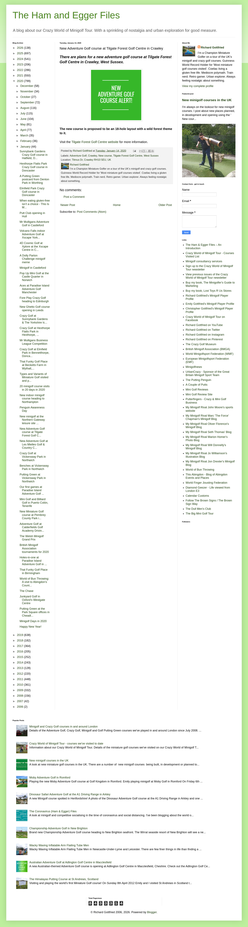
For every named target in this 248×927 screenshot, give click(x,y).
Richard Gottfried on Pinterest (204, 339)
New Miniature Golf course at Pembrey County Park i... (33, 515)
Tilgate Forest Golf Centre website (94, 142)
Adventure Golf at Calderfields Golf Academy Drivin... (32, 527)
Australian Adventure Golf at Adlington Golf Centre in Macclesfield (70, 862)
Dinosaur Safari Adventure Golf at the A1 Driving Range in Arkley (69, 794)
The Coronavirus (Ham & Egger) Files (53, 811)
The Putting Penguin (198, 380)
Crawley (92, 155)
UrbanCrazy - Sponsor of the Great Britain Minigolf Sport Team (207, 373)
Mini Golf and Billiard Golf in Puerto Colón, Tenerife (34, 503)
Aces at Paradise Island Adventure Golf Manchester (34, 289)
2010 (20, 684)
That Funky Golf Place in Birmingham (34, 571)
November (27, 91)
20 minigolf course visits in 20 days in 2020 (35, 388)
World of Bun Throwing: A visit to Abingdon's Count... (34, 582)
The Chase (26, 591)
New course (105, 155)
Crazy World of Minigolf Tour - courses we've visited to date (66, 743)
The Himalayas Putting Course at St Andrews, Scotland (63, 879)
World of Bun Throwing (200, 469)
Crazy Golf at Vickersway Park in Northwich (33, 457)
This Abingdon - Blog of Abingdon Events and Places (206, 476)
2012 (20, 673)
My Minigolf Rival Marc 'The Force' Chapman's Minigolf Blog (207, 417)
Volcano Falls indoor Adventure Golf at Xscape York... (32, 234)
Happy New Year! (30, 626)
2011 (20, 679)
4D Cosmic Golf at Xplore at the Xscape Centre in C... (34, 246)
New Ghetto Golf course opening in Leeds (35, 308)
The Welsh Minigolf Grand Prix (32, 538)
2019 (20, 635)
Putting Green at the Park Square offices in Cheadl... (35, 612)
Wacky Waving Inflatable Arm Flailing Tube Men (59, 845)
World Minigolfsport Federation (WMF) (210, 353)
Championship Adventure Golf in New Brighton (58, 828)
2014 (20, 662)
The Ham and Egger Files (66, 15)
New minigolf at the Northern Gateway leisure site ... (32, 420)
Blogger (152, 912)
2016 (20, 651)
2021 (20, 75)
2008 (20, 695)
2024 (20, 59)
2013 (20, 668)
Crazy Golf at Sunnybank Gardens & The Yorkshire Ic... (34, 319)
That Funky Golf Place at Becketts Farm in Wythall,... (34, 365)
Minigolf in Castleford (33, 267)
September (27, 102)
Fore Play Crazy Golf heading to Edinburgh (34, 299)
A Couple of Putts (197, 384)
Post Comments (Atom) (91, 211)
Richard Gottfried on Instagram (205, 334)
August (25, 108)
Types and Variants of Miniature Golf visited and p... (34, 377)
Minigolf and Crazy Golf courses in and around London (63, 726)
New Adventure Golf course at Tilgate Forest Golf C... (32, 432)
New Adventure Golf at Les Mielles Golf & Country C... (34, 444)
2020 (20, 81)
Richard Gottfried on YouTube (204, 325)
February (26, 141)
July (23, 113)
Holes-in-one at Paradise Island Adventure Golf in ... (33, 561)
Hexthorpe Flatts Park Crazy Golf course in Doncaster (34, 167)
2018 (20, 640)
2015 (20, 657)
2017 (20, 646)
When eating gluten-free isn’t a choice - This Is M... (35, 204)
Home (117, 205)
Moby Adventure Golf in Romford (49, 777)
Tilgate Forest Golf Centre (127, 155)
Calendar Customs (197, 495)
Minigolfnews (194, 366)
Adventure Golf (78, 155)
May (23, 124)
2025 (20, 53)
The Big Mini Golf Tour (200, 513)
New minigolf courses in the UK (207, 100)
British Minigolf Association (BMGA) (208, 349)
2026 (20, 47)
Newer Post (67, 205)
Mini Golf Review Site (199, 394)
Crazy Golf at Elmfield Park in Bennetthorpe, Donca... (34, 353)
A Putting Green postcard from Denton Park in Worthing (34, 179)
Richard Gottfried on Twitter (203, 329)
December (27, 85)
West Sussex (151, 155)
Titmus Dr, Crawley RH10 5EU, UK (91, 159)
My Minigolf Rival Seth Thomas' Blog (209, 432)
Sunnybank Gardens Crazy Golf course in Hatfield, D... (34, 155)
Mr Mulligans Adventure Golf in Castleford (34, 223)
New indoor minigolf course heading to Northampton (32, 399)
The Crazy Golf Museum (201, 344)
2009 (20, 690)
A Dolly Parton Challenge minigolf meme (32, 259)
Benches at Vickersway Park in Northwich (34, 467)
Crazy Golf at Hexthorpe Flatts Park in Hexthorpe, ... (35, 331)
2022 (20, 70)
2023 (20, 64)
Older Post (165, 205)
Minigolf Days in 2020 (33, 621)
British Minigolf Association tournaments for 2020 (34, 548)
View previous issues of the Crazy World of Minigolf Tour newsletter (207, 276)
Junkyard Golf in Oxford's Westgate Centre (32, 600)
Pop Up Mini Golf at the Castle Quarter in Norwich (34, 277)
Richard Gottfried (212, 47)
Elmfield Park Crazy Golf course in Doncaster (32, 192)
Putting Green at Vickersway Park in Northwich (33, 478)
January (25, 146)
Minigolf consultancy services (204, 261)
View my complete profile (197, 86)
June (23, 119)
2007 (20, 701)
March (24, 135)
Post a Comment (74, 196)
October (25, 96)
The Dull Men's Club (198, 508)
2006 (20, 706)
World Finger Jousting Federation (206, 482)
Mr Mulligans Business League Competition (34, 342)
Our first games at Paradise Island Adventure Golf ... (32, 490)
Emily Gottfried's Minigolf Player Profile (210, 303)
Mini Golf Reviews (197, 389)
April (23, 130)
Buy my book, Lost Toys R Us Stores (209, 290)
